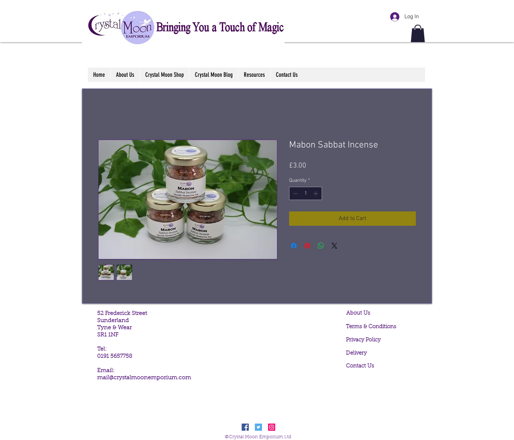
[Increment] (316, 193)
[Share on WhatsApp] (321, 245)
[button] (417, 33)
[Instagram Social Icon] (271, 427)
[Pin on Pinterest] (307, 245)
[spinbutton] (305, 193)
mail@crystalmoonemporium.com (144, 378)
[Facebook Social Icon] (245, 427)
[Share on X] (334, 245)
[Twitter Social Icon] (258, 427)
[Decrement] (294, 193)
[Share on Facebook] (293, 245)
